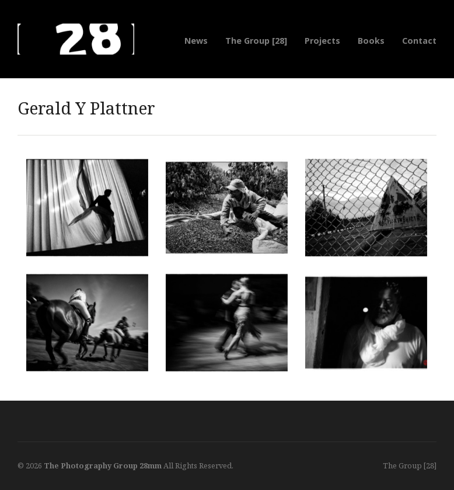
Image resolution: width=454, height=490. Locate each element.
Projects (322, 40)
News (196, 40)
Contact (419, 40)
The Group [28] (256, 40)
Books (371, 40)
